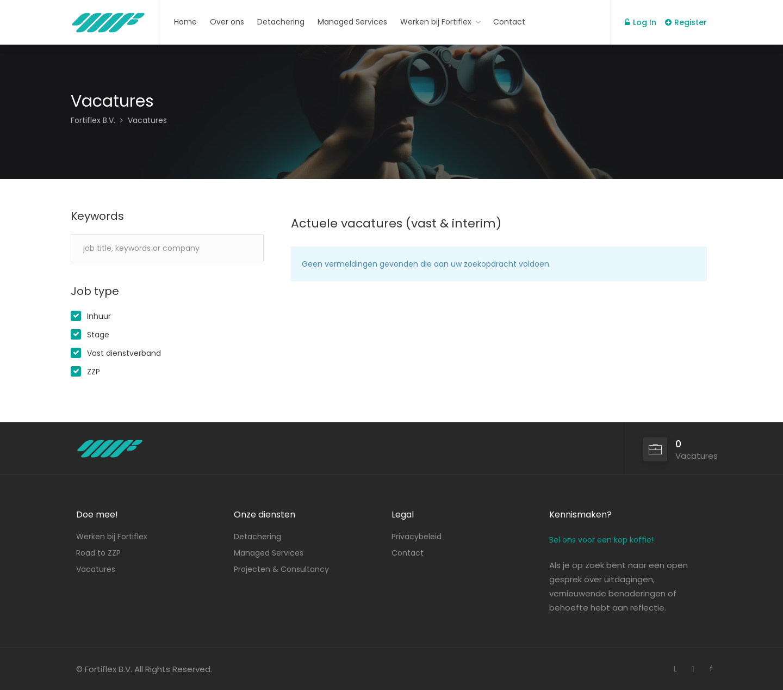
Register (686, 22)
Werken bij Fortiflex (435, 21)
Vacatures (95, 569)
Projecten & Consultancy (281, 569)
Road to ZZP (98, 552)
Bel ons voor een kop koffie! (601, 539)
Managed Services (352, 21)
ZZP (93, 372)
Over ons (227, 21)
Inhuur (99, 316)
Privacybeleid (416, 536)
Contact (509, 21)
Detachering (280, 21)
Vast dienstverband (124, 353)
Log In (640, 22)
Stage (98, 335)
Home (185, 21)
